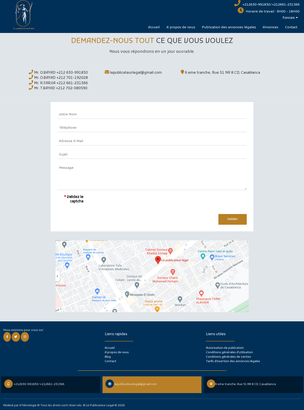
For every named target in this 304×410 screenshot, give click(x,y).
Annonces (270, 27)
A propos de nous (180, 27)
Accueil (154, 27)
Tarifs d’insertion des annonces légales (233, 361)
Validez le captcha (75, 199)
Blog (108, 357)
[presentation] (124, 202)
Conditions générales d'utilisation (229, 352)
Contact (291, 27)
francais (290, 18)
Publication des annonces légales (229, 27)
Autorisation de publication (225, 348)
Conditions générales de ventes (228, 357)
